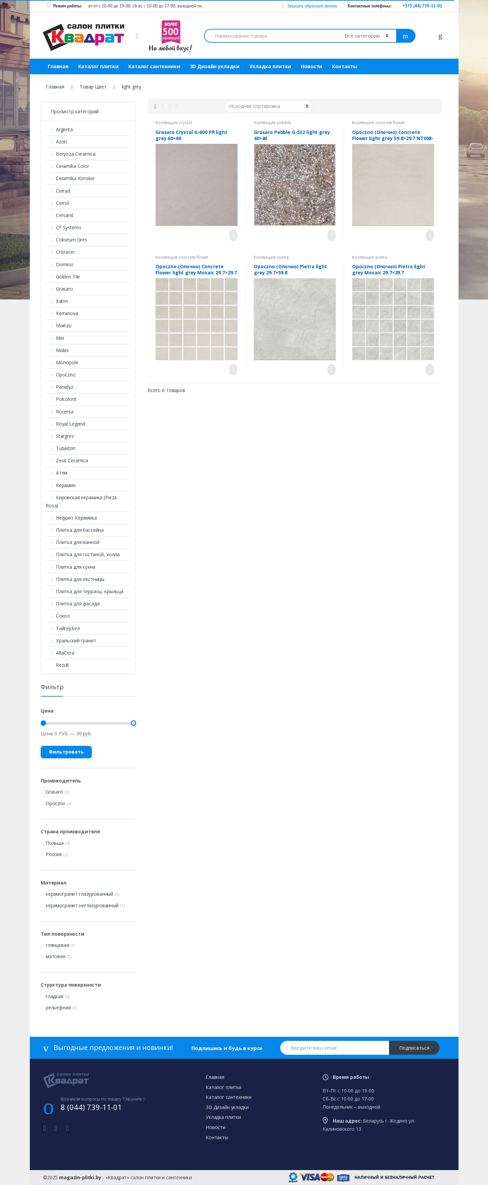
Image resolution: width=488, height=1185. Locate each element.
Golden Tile (63, 276)
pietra (282, 257)
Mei (55, 338)
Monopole (62, 362)
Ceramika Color (67, 166)
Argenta (59, 129)
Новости (311, 66)
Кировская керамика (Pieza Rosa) (81, 501)
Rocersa (60, 411)
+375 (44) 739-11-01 (422, 6)
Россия (54, 854)
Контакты (344, 66)
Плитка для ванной (72, 542)
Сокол (58, 616)
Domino (60, 264)
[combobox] (270, 36)
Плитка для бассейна (75, 530)
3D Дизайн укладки (215, 66)
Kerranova (62, 313)
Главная (58, 66)
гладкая (54, 996)
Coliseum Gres (66, 239)
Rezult (57, 665)
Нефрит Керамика (71, 517)
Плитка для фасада (72, 603)
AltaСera (60, 652)
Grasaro (59, 289)
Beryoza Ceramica (71, 154)
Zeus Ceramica (67, 460)
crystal (185, 122)
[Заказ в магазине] (269, 106)
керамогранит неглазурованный (82, 905)
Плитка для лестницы (75, 579)
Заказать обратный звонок (309, 6)
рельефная (58, 1007)
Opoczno (61, 374)
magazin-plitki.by (80, 1177)
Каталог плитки (98, 66)
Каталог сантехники (154, 66)
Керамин (61, 485)
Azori (56, 141)
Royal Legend (65, 424)
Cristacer (60, 252)
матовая (55, 956)
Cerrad (58, 191)
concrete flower (390, 122)
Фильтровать (66, 752)
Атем (56, 472)
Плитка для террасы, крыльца (84, 591)
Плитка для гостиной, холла (83, 554)
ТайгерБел (63, 628)
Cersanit (60, 215)
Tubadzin (61, 448)
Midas (57, 350)
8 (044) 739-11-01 (91, 1107)
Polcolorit (61, 399)
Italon (57, 301)
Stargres (60, 436)
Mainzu (59, 325)
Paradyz (59, 387)
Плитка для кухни (70, 567)
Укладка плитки (270, 66)
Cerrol (57, 203)
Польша (55, 843)
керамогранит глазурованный (79, 894)
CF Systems (63, 227)
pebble (284, 122)
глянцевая (57, 945)
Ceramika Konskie (70, 178)
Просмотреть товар (231, 235)
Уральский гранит (71, 640)
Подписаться (414, 1048)
